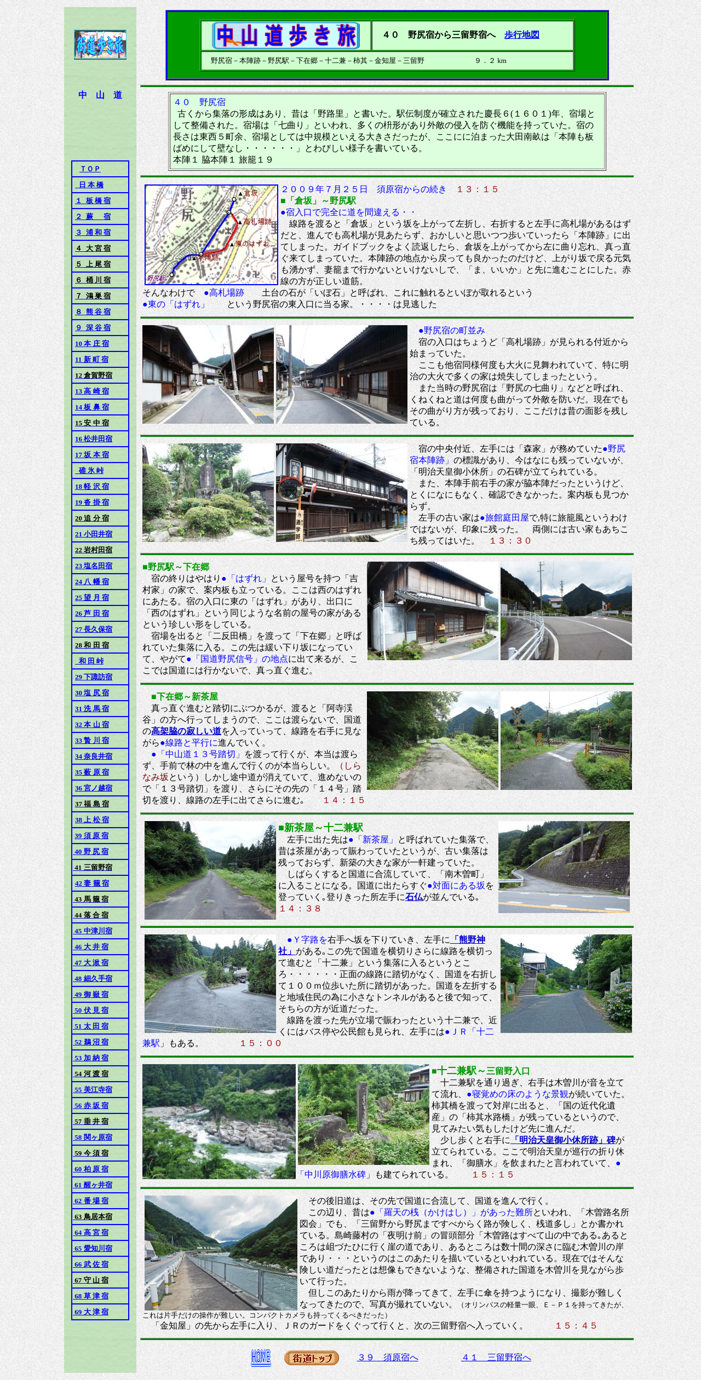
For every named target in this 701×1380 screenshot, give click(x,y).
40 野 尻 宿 (90, 851)
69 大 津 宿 (90, 1312)
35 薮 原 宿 (92, 772)
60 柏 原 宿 (90, 1169)
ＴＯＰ (90, 169)
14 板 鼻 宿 (92, 407)
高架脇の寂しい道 (186, 731)
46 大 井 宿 (90, 947)
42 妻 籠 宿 (92, 883)
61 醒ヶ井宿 (92, 1185)
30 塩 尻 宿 (92, 693)
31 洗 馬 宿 (92, 709)
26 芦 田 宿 (92, 613)
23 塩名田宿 (93, 566)
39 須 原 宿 (91, 836)
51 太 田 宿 (90, 1026)
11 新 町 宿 (91, 359)
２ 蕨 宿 (93, 216)
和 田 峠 (89, 661)
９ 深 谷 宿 (93, 328)
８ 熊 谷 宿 (93, 312)
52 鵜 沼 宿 (90, 1042)
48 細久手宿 (92, 978)
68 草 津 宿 (90, 1296)
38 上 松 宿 (92, 820)
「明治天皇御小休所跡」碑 (563, 1140)
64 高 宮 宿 (90, 1232)
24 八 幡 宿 (92, 582)
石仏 (414, 897)
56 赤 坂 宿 (90, 1105)
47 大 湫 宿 (90, 963)
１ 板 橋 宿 (93, 201)
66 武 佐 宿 (90, 1264)
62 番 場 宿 (90, 1201)
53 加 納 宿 (90, 1058)
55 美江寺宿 (92, 1089)
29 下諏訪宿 (93, 677)
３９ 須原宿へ (387, 1357)
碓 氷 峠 (89, 470)
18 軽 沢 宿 (92, 486)
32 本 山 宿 (92, 724)
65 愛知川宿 (92, 1248)
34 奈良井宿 (93, 756)
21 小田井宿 (93, 534)
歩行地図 (521, 34)
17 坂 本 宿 (92, 455)
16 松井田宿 (93, 439)
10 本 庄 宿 (92, 343)
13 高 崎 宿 (92, 391)
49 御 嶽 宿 (90, 994)
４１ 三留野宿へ (496, 1357)
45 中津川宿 (92, 931)
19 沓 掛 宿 (92, 502)
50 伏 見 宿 (90, 1010)
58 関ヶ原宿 (92, 1137)
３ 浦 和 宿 (93, 232)
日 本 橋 (89, 185)
